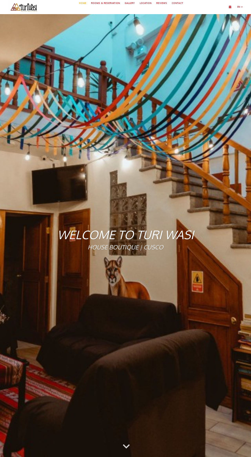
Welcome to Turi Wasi (125, 234)
